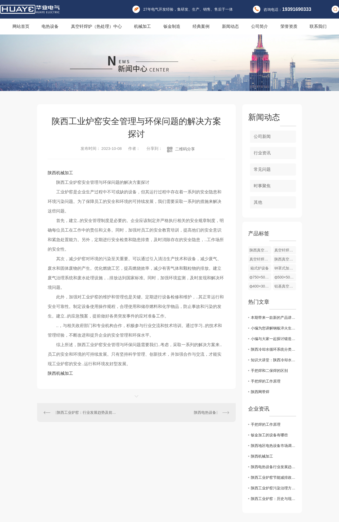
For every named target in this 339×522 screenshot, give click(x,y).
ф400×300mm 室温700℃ (260, 286)
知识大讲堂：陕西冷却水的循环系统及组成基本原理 (273, 360)
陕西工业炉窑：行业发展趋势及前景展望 (87, 412)
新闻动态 (230, 26)
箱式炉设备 (259, 268)
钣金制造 (171, 26)
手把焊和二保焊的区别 (269, 370)
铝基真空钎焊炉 (285, 286)
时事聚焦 (262, 186)
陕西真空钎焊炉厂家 (260, 250)
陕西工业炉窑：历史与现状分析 (273, 499)
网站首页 (20, 26)
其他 (258, 202)
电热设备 (50, 26)
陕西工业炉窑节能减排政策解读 (273, 477)
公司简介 (259, 26)
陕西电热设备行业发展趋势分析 (273, 467)
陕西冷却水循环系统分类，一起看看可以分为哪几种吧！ (273, 349)
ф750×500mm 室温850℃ (260, 277)
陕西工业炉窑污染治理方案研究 (273, 488)
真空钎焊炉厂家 (285, 250)
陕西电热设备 (205, 412)
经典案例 (201, 26)
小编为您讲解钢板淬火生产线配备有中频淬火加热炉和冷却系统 (273, 328)
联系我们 (318, 26)
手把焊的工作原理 (265, 381)
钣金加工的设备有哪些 (269, 435)
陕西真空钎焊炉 (285, 259)
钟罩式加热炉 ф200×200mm (285, 268)
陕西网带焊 (260, 392)
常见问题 (262, 169)
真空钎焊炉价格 (260, 259)
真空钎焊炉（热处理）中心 (96, 26)
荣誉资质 (288, 26)
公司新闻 (262, 136)
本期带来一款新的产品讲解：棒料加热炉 (273, 317)
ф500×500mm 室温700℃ (285, 277)
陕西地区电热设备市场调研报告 (273, 445)
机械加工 (142, 26)
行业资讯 (262, 153)
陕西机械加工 (60, 173)
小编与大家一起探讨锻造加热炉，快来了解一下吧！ (273, 339)
